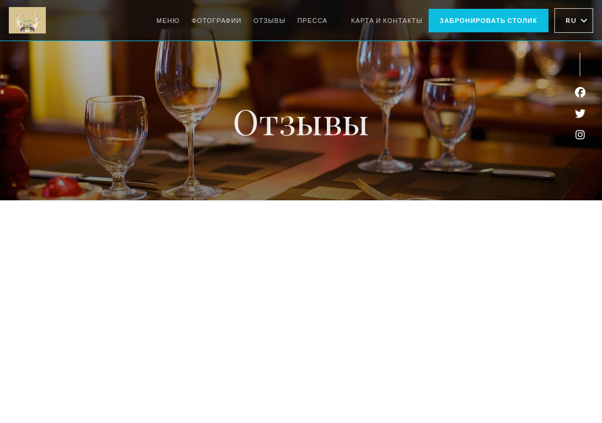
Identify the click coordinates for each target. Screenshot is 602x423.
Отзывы (269, 20)
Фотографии (217, 20)
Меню (168, 20)
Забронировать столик (488, 20)
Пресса (312, 20)
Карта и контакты (387, 20)
